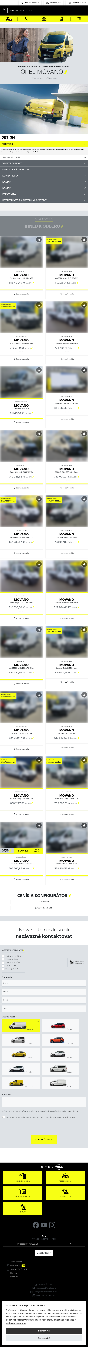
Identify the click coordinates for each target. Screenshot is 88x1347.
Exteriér (7, 144)
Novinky (13, 1273)
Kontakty (14, 1277)
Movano (21, 275)
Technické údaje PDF (44, 908)
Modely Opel (43, 1253)
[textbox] (44, 983)
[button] (21, 294)
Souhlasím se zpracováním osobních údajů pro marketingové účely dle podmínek (40, 1117)
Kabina (6, 182)
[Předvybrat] (39, 239)
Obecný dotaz (11, 968)
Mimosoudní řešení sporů (46, 1288)
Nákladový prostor (15, 169)
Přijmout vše (44, 1331)
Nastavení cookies (46, 1284)
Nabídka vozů (17, 1265)
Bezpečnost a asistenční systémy (24, 200)
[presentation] (44, 1127)
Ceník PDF (44, 902)
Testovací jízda (11, 959)
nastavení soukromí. (16, 1323)
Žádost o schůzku (13, 962)
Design (8, 137)
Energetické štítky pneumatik (45, 1292)
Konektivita (10, 175)
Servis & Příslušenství (18, 1269)
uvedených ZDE (73, 1111)
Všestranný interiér (11, 157)
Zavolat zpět (11, 965)
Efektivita (9, 194)
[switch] (3, 1117)
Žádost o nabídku (13, 956)
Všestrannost (12, 163)
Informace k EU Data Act (45, 1295)
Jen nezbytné (44, 1338)
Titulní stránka (16, 1262)
